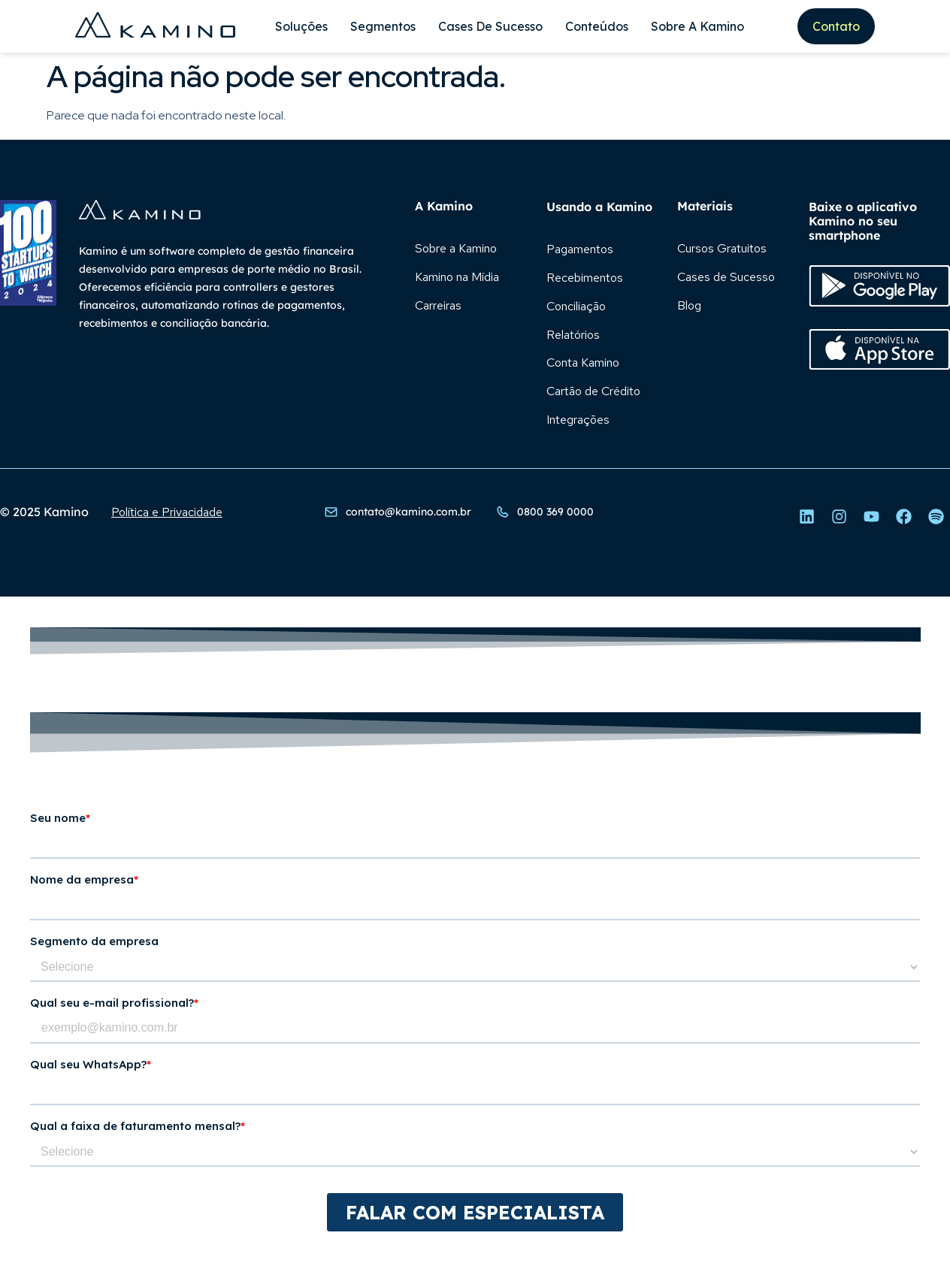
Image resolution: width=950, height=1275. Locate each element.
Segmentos (383, 26)
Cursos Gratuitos (722, 248)
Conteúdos (596, 26)
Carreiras (438, 305)
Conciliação (576, 306)
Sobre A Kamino (697, 26)
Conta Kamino (582, 363)
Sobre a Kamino (456, 248)
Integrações (578, 420)
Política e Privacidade (166, 513)
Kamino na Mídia (457, 277)
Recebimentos (584, 278)
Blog (689, 305)
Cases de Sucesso (490, 26)
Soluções (301, 26)
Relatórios (573, 335)
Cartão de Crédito (593, 392)
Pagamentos (579, 249)
